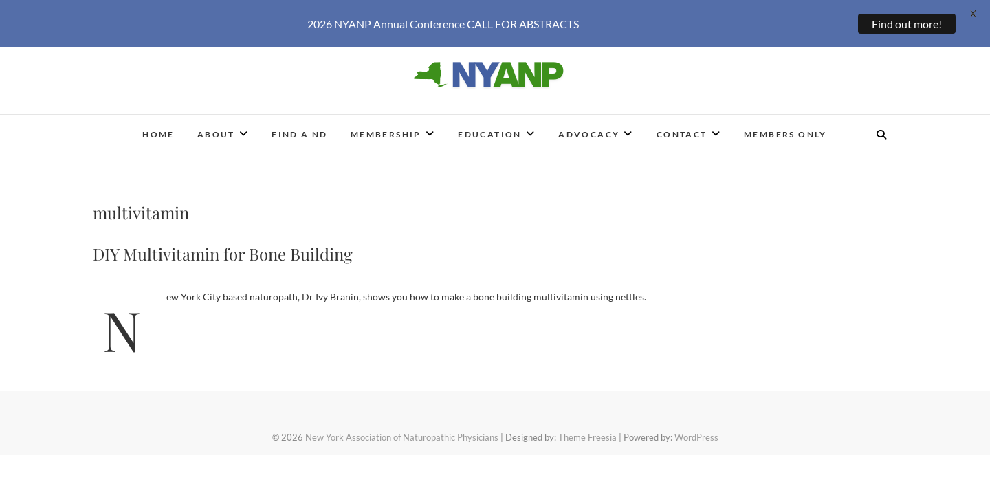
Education (490, 125)
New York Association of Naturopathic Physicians (401, 427)
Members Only (785, 125)
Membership (386, 125)
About (216, 125)
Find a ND (300, 125)
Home (158, 125)
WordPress (696, 427)
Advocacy (588, 125)
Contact (682, 125)
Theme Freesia (587, 427)
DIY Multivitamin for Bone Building (223, 244)
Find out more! (907, 23)
